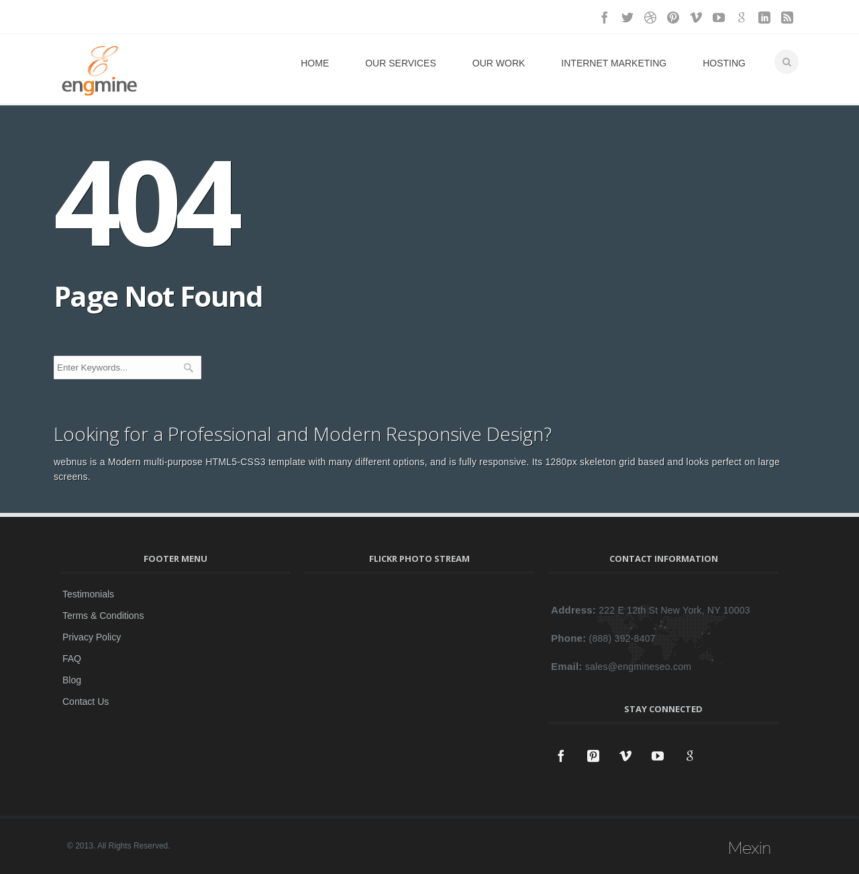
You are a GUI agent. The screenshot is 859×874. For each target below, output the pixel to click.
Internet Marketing (613, 63)
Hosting (724, 63)
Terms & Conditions (103, 615)
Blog (71, 680)
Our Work (498, 63)
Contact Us (85, 701)
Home (315, 63)
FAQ (71, 658)
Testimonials (88, 594)
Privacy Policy (91, 637)
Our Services (400, 63)
